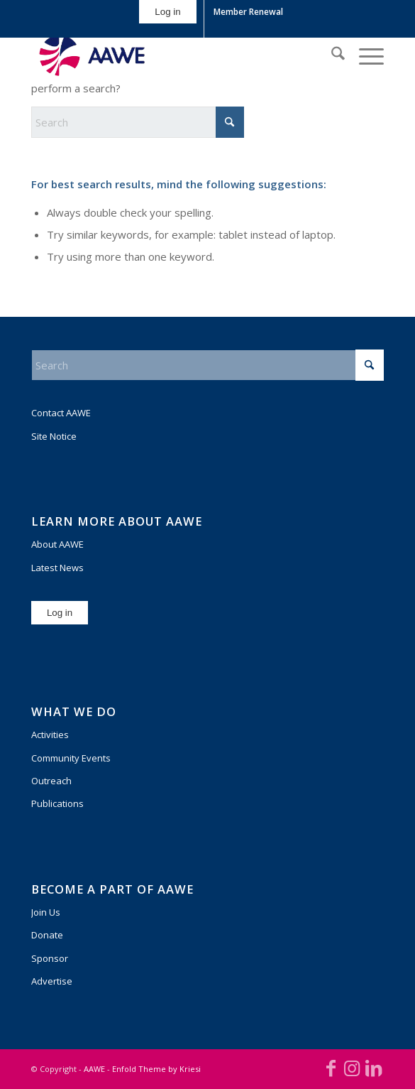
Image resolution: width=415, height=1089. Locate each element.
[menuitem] (168, 19)
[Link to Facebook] (330, 1067)
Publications (57, 803)
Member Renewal (248, 12)
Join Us (45, 912)
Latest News (57, 567)
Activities (50, 734)
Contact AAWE (61, 412)
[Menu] (364, 55)
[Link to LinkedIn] (373, 1067)
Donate (47, 934)
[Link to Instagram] (352, 1067)
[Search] (331, 55)
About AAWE (57, 544)
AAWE (94, 1068)
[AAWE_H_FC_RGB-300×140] (172, 55)
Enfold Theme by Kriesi (156, 1068)
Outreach (51, 780)
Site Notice (54, 436)
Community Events (71, 758)
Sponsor (49, 958)
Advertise (51, 981)
